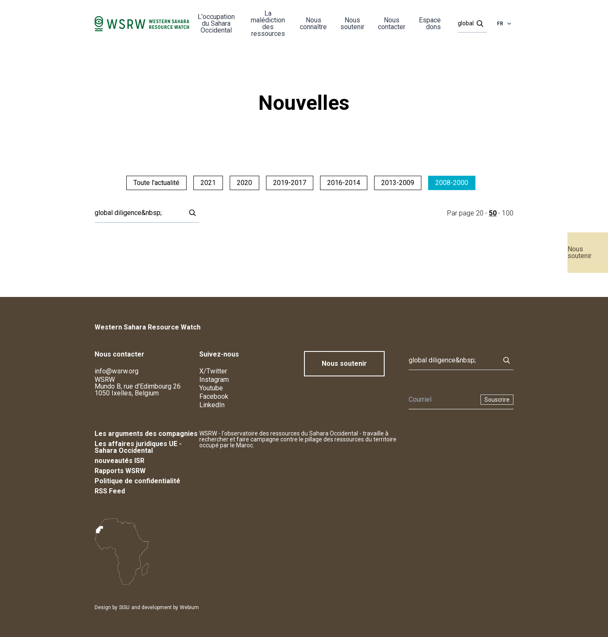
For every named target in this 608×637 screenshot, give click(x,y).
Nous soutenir (579, 252)
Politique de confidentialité (137, 481)
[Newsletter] (442, 400)
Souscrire (497, 399)
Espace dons (430, 23)
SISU (124, 607)
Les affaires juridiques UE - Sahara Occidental (138, 447)
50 (493, 213)
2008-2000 (451, 183)
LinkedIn (212, 405)
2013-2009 (397, 183)
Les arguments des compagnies (146, 434)
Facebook (213, 396)
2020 (244, 183)
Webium (189, 607)
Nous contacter (391, 23)
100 (507, 213)
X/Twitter (213, 371)
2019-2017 (289, 183)
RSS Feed (110, 491)
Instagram (214, 380)
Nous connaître (313, 23)
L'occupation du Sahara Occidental (216, 23)
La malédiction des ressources (268, 23)
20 (479, 213)
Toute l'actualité (156, 183)
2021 (208, 183)
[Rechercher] (470, 23)
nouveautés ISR (119, 461)
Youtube (211, 388)
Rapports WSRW (120, 471)
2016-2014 (343, 183)
